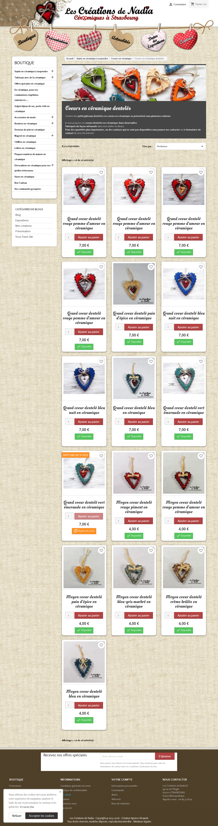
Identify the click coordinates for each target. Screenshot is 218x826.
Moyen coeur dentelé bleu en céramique (84, 694)
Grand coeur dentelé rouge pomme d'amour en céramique (84, 223)
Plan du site (66, 807)
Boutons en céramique (25, 123)
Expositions (22, 220)
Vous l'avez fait (24, 236)
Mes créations (23, 225)
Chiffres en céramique (25, 142)
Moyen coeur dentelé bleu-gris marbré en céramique (134, 601)
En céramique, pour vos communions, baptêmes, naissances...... (26, 94)
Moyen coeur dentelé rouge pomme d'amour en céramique (183, 507)
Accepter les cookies (41, 815)
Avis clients (65, 794)
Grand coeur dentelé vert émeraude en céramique (183, 410)
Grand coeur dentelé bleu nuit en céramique (184, 315)
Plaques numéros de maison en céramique (30, 157)
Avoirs (115, 794)
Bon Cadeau (20, 182)
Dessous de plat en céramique (29, 129)
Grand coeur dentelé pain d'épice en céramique (134, 315)
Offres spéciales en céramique (29, 83)
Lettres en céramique (24, 148)
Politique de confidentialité (73, 790)
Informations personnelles (124, 785)
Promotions (15, 785)
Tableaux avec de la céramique (29, 77)
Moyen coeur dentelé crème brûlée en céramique (184, 601)
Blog (18, 215)
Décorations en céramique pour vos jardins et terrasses (32, 168)
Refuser (16, 815)
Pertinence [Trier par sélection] (180, 146)
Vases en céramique (24, 176)
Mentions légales (142, 821)
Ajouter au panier (88, 237)
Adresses (116, 799)
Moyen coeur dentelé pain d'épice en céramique (84, 601)
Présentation (22, 231)
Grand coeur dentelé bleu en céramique (134, 410)
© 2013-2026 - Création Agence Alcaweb (127, 818)
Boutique (24, 62)
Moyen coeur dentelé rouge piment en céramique (134, 507)
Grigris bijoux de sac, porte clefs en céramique (32, 109)
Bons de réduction (121, 803)
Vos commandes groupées (27, 189)
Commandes (118, 790)
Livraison (64, 799)
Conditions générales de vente (75, 785)
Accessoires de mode (25, 117)
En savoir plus (27, 806)
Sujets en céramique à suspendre (31, 71)
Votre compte (122, 779)
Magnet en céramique (25, 135)
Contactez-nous (68, 803)
